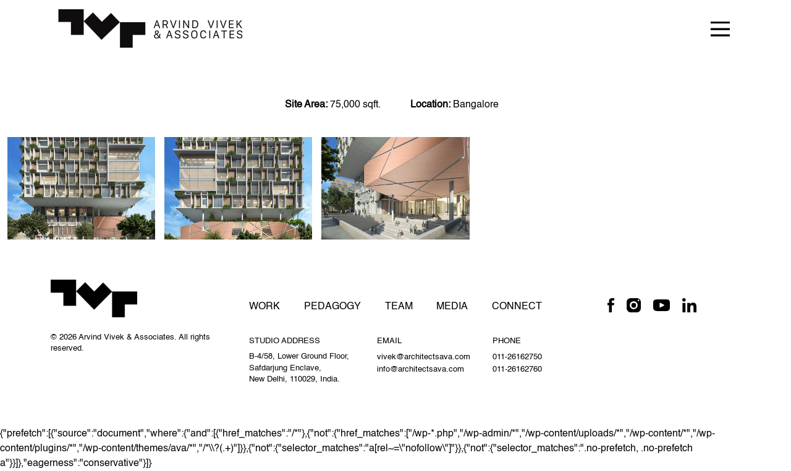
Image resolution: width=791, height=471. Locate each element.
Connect (517, 307)
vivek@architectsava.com (423, 357)
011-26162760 (517, 369)
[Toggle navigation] (720, 28)
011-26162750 (517, 357)
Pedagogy (332, 307)
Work (264, 307)
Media (452, 307)
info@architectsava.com (420, 369)
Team (399, 307)
